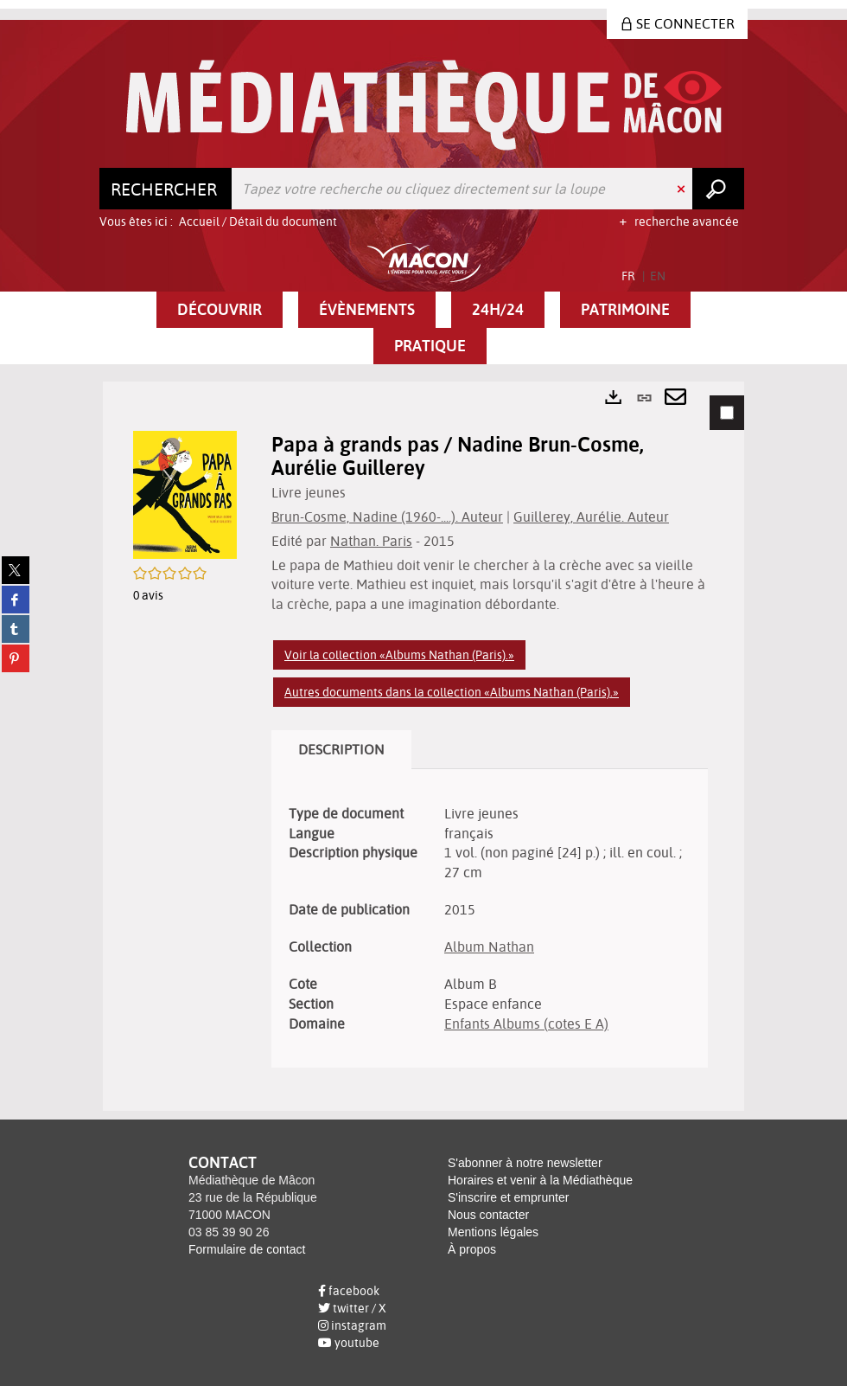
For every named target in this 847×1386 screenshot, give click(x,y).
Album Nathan (489, 946)
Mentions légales (493, 1232)
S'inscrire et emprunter (508, 1197)
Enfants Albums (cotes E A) (526, 1023)
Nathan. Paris (371, 540)
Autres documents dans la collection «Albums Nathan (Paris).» (451, 692)
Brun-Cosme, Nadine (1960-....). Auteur (387, 516)
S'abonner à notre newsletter (525, 1163)
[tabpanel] (423, 746)
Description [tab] (341, 749)
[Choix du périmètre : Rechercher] (165, 188)
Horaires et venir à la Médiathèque (540, 1180)
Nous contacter (488, 1215)
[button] (219, 310)
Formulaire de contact (246, 1249)
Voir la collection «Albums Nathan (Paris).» (399, 655)
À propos (472, 1249)
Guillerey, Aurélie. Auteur (591, 516)
